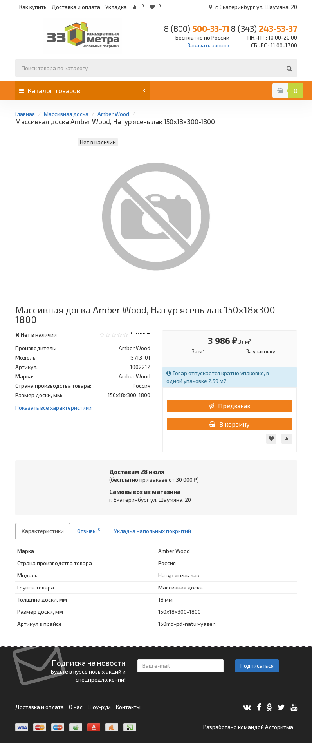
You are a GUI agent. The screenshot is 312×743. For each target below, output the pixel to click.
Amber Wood (113, 113)
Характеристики (43, 531)
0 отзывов (139, 333)
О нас (76, 706)
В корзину (229, 424)
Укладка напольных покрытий (152, 531)
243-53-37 (264, 28)
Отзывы (89, 530)
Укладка (116, 7)
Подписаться (257, 665)
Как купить (33, 7)
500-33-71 (196, 28)
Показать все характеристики (53, 408)
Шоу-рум (99, 706)
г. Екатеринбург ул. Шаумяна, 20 (251, 7)
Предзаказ (229, 405)
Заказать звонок (208, 45)
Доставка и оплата (76, 7)
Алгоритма (279, 726)
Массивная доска (66, 113)
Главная (25, 113)
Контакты (128, 706)
